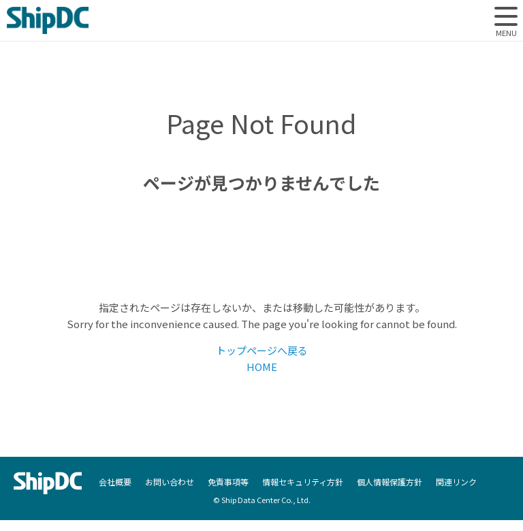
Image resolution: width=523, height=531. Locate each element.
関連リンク (456, 482)
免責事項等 (228, 482)
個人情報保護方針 (389, 482)
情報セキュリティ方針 (302, 482)
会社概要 (115, 482)
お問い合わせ (169, 482)
